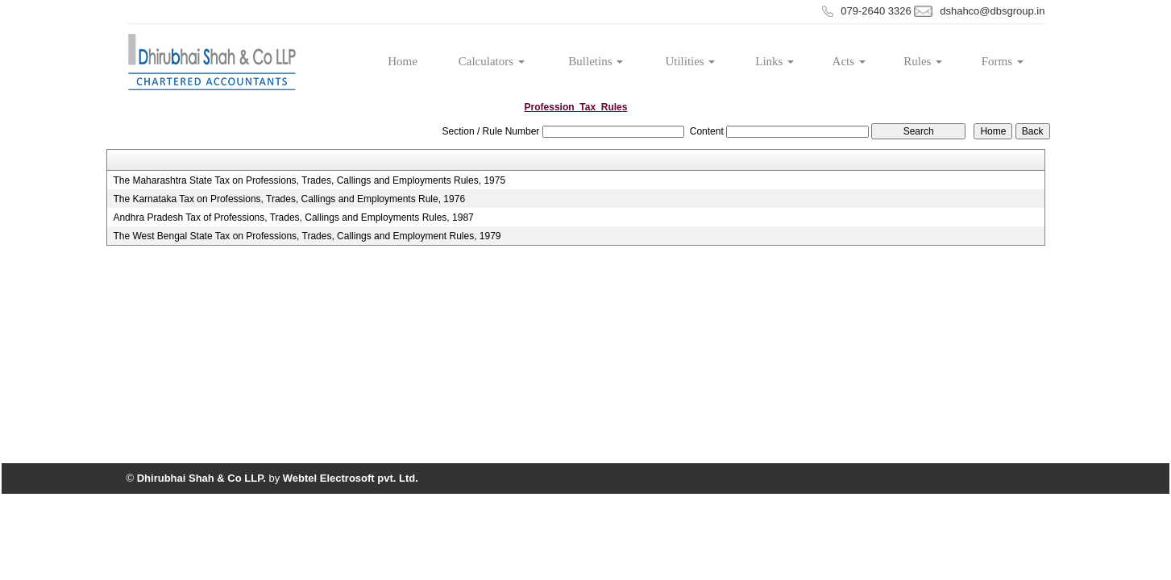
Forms (1003, 61)
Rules (922, 61)
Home (402, 61)
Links (774, 61)
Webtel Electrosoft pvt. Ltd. (350, 478)
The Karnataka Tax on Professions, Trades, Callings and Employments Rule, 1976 (289, 199)
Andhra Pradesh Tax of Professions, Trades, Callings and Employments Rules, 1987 (293, 217)
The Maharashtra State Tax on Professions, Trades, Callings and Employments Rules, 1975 (309, 180)
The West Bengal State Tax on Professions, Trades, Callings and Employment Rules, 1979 (306, 236)
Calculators (492, 61)
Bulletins (595, 61)
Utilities (690, 61)
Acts (849, 61)
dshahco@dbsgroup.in (992, 11)
